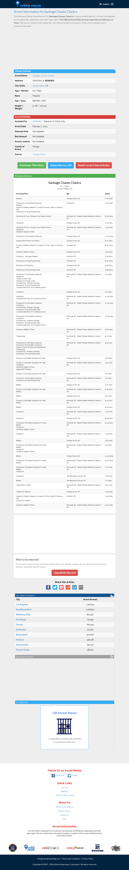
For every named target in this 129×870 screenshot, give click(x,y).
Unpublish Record (65, 572)
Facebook (58, 775)
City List (64, 788)
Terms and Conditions (70, 858)
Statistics (64, 791)
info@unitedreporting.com (49, 858)
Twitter (73, 775)
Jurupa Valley (38, 86)
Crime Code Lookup (64, 795)
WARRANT (37, 121)
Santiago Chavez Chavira (43, 76)
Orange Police (39, 154)
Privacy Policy (64, 811)
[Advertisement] (64, 48)
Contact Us (64, 815)
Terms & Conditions (64, 807)
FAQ (64, 819)
